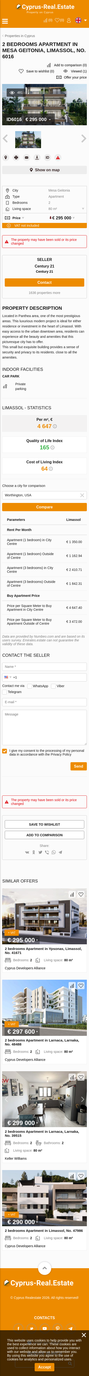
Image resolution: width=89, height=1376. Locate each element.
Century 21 (44, 271)
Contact (44, 282)
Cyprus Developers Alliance (25, 968)
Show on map (47, 170)
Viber (60, 686)
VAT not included (26, 225)
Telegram (15, 692)
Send (78, 766)
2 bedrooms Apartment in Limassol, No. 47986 (44, 1231)
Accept (44, 1367)
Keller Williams (16, 1158)
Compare (44, 507)
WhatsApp (40, 686)
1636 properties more (44, 293)
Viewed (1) (79, 71)
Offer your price (75, 77)
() (50, 20)
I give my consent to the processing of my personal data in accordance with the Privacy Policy (46, 752)
